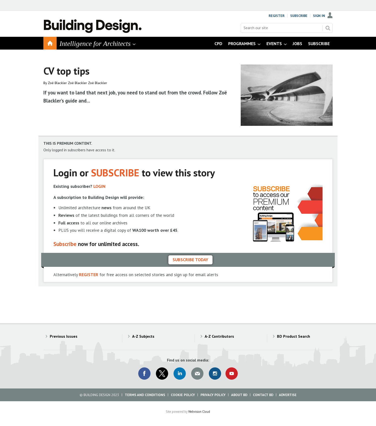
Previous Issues (63, 336)
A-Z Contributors (219, 336)
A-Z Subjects (143, 336)
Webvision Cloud (199, 411)
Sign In (319, 16)
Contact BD (263, 395)
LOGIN (99, 186)
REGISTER (88, 274)
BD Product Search (293, 336)
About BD (239, 395)
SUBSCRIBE (115, 172)
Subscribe (298, 16)
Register (277, 16)
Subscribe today (190, 259)
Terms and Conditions (145, 395)
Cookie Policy (183, 395)
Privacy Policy (213, 395)
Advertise (288, 395)
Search (328, 28)
